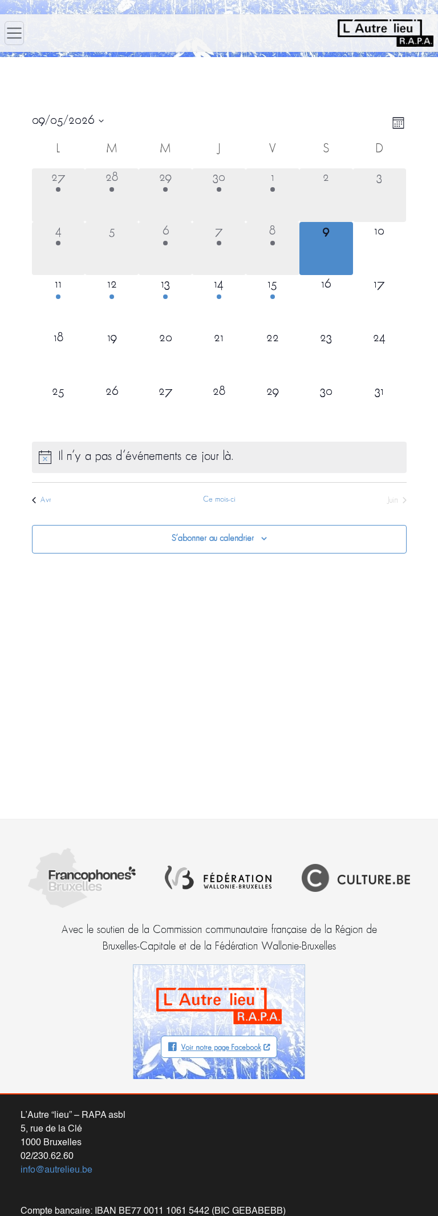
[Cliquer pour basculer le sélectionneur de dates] (68, 121)
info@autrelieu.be (56, 1170)
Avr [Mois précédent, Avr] (41, 500)
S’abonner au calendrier (213, 538)
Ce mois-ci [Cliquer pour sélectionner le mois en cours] (219, 499)
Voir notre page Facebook (221, 1048)
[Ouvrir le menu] (14, 33)
